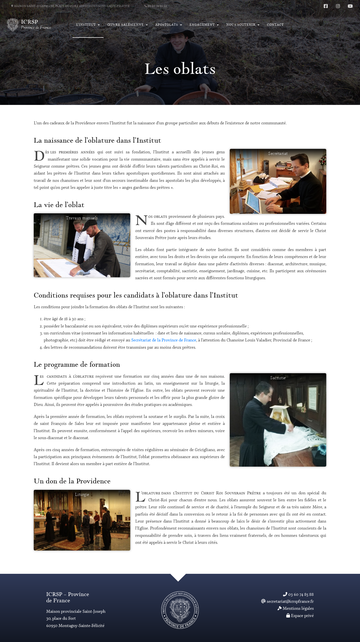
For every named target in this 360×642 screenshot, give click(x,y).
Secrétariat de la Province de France (163, 340)
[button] (88, 24)
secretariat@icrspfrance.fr (287, 602)
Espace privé (300, 616)
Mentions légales (296, 609)
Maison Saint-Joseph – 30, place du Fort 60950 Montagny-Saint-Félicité (70, 6)
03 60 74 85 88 (155, 6)
